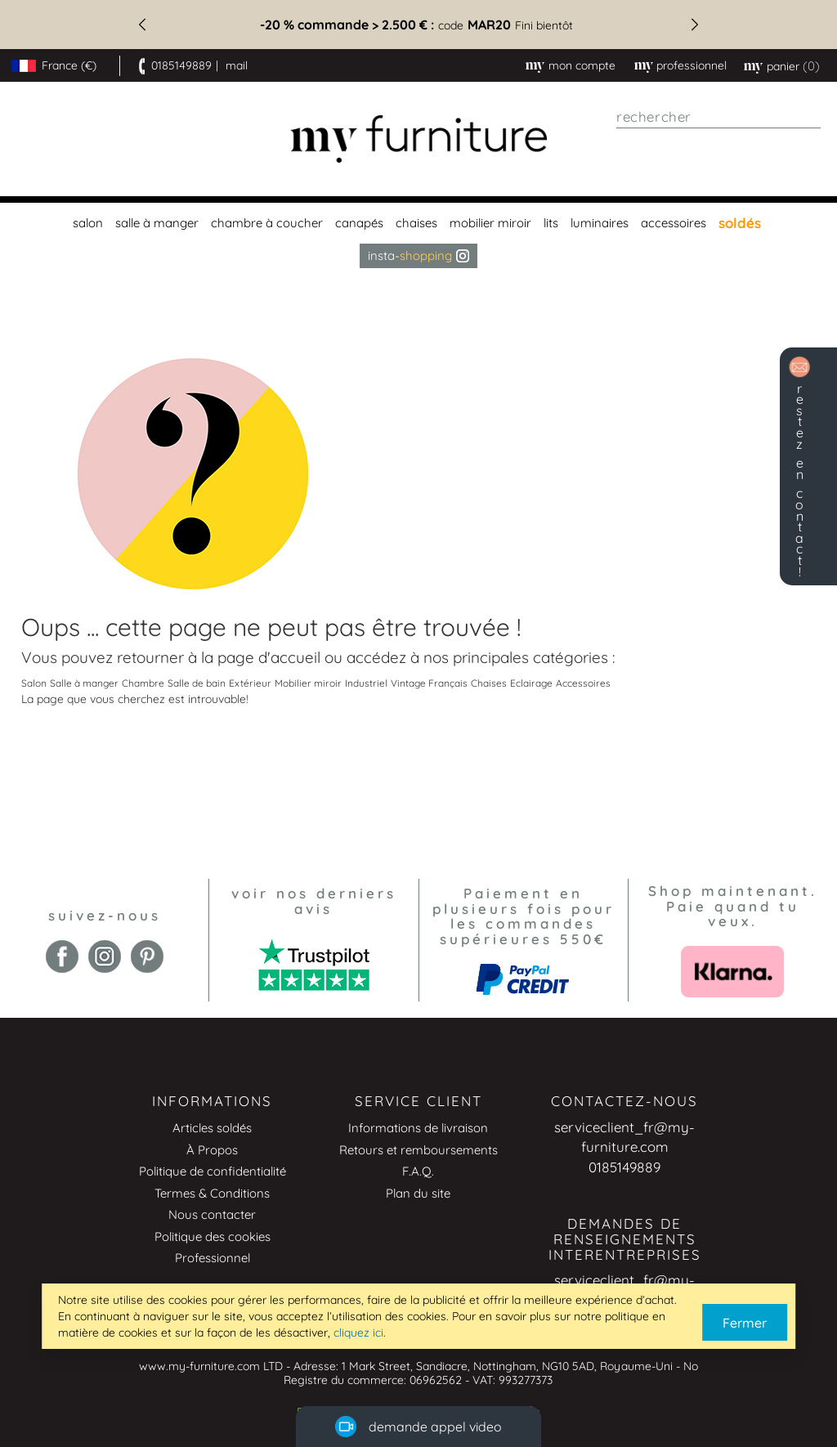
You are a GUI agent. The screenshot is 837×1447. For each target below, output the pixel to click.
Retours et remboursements (418, 1150)
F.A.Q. (418, 1171)
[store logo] (419, 139)
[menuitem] (86, 223)
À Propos (212, 1150)
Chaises (489, 683)
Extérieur (250, 683)
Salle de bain (197, 683)
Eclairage (531, 683)
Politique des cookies (212, 1236)
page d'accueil (268, 657)
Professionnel (212, 1258)
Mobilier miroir (308, 683)
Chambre (143, 683)
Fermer (745, 1323)
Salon (34, 683)
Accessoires (583, 683)
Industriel (366, 683)
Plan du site (418, 1193)
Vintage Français (429, 683)
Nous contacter (212, 1214)
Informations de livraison (418, 1128)
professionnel (691, 65)
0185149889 (181, 65)
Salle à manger (84, 683)
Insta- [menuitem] (418, 255)
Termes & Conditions (212, 1193)
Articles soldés (212, 1128)
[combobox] (718, 117)
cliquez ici (358, 1332)
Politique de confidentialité (212, 1171)
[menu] (418, 235)
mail (237, 65)
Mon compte (581, 65)
